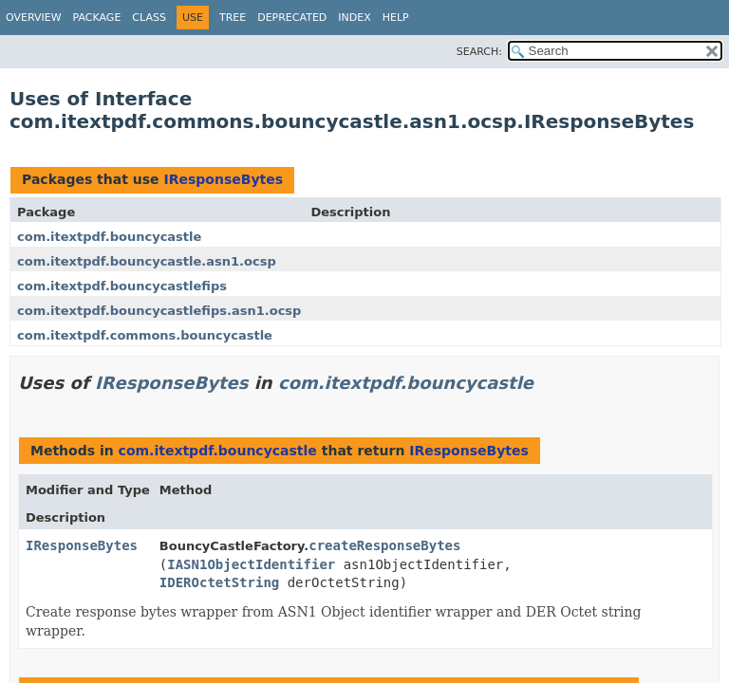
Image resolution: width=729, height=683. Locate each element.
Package (97, 17)
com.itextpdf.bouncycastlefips (122, 286)
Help (396, 17)
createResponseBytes (384, 545)
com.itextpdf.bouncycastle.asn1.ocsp (146, 261)
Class (149, 17)
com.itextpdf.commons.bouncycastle (144, 335)
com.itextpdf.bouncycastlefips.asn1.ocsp (159, 311)
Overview (34, 17)
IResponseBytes (223, 179)
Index (354, 17)
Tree (232, 17)
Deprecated (292, 17)
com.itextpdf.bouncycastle (109, 237)
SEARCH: (479, 52)
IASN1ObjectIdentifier (251, 564)
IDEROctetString (219, 582)
